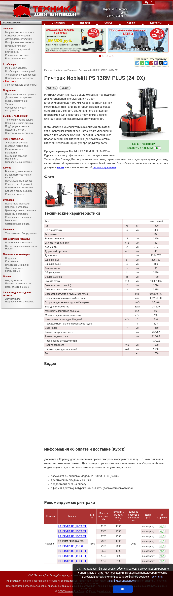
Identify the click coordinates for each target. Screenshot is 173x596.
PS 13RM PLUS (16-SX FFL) (72, 531)
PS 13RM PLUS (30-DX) (70, 546)
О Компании (58, 22)
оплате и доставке (104, 167)
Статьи (109, 22)
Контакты (156, 22)
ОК (123, 589)
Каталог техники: (12, 22)
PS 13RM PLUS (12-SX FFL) (72, 526)
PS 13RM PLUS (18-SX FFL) (72, 536)
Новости (85, 22)
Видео (65, 87)
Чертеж (51, 87)
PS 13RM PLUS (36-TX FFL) (72, 551)
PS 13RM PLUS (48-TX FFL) (72, 561)
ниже (60, 167)
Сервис (131, 22)
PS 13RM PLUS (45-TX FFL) (72, 556)
